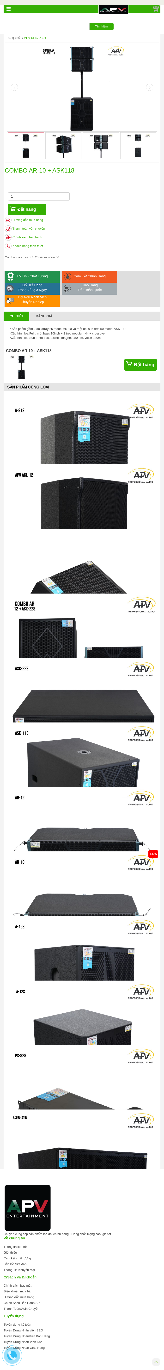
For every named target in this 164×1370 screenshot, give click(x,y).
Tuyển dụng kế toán (17, 1324)
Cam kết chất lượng (17, 1258)
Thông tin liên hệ (15, 1247)
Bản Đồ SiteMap (15, 1264)
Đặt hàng (27, 209)
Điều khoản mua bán (18, 1291)
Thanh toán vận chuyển (28, 228)
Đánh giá (44, 316)
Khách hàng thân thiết (27, 246)
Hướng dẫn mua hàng (27, 220)
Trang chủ (13, 38)
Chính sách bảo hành (27, 237)
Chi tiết (16, 316)
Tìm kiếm (101, 26)
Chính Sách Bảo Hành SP (22, 1303)
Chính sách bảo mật (17, 1285)
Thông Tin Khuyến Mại (19, 1270)
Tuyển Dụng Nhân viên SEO (23, 1330)
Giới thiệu (10, 1252)
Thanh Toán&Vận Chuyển (21, 1308)
